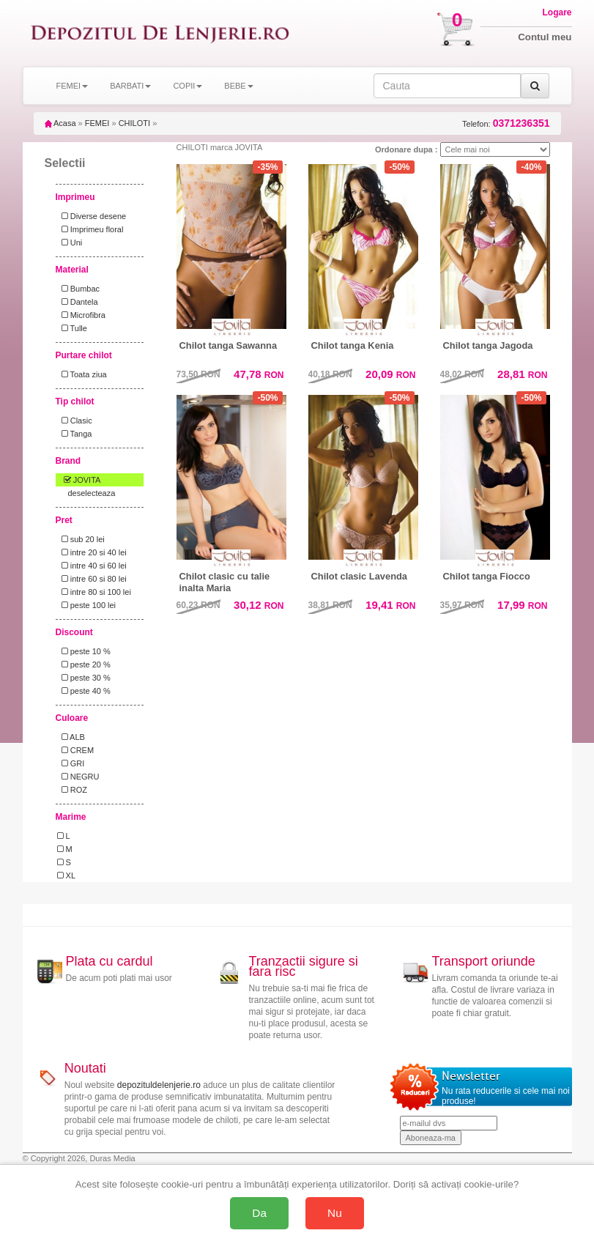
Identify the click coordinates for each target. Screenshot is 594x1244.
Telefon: (505, 123)
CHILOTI (134, 123)
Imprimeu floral (90, 229)
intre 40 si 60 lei (92, 565)
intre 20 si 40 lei (92, 552)
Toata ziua (82, 374)
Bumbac (78, 288)
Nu (334, 1213)
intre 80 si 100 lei (94, 592)
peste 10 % (84, 651)
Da (259, 1213)
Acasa (60, 123)
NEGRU (78, 776)
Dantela (77, 301)
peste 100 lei (86, 605)
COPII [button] (187, 85)
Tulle (72, 328)
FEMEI (97, 123)
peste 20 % (84, 664)
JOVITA (79, 479)
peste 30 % (84, 677)
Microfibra (81, 315)
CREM (75, 750)
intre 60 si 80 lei (92, 578)
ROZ (72, 789)
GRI (71, 763)
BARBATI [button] (130, 85)
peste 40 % (84, 690)
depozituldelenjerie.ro (159, 1085)
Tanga (74, 433)
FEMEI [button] (72, 85)
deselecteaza (92, 493)
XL (66, 875)
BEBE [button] (238, 85)
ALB (71, 737)
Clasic (74, 420)
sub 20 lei (81, 539)
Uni (70, 242)
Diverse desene (92, 216)
